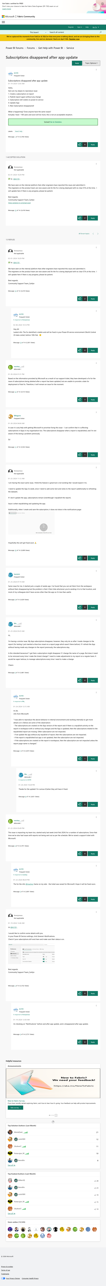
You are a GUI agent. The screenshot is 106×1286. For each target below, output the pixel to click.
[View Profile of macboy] (17, 366)
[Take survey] (15, 1108)
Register (71, 27)
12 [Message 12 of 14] (15, 392)
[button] (77, 63)
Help (87, 27)
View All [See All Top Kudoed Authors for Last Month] (11, 1213)
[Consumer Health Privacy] (30, 1278)
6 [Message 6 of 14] (15, 672)
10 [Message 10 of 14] (15, 550)
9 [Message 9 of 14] (15, 599)
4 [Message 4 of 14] (15, 846)
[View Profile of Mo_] (15, 623)
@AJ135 (16, 179)
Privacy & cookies (7, 1266)
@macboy (29, 884)
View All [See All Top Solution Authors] (11, 1165)
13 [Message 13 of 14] (15, 210)
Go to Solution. (56, 122)
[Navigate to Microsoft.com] (8, 16)
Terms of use (5, 1270)
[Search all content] (76, 32)
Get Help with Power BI (50, 47)
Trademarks (5, 1274)
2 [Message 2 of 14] (15, 986)
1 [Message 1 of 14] (15, 137)
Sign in (79, 27)
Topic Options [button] (90, 63)
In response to (21, 320)
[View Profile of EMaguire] (17, 415)
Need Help (18, 131)
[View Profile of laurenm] (17, 574)
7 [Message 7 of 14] (20, 751)
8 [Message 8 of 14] (25, 796)
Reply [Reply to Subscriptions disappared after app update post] (93, 145)
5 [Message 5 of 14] (20, 891)
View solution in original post (19, 203)
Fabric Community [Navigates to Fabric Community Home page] (26, 16)
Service (70, 47)
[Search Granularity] (38, 32)
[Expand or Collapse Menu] (3, 22)
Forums (31, 47)
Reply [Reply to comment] (93, 218)
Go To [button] (95, 27)
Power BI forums (14, 47)
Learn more (6, 9)
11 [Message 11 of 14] (15, 447)
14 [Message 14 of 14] (21, 342)
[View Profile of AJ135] (16, 73)
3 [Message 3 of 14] (20, 1034)
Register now (74, 39)
